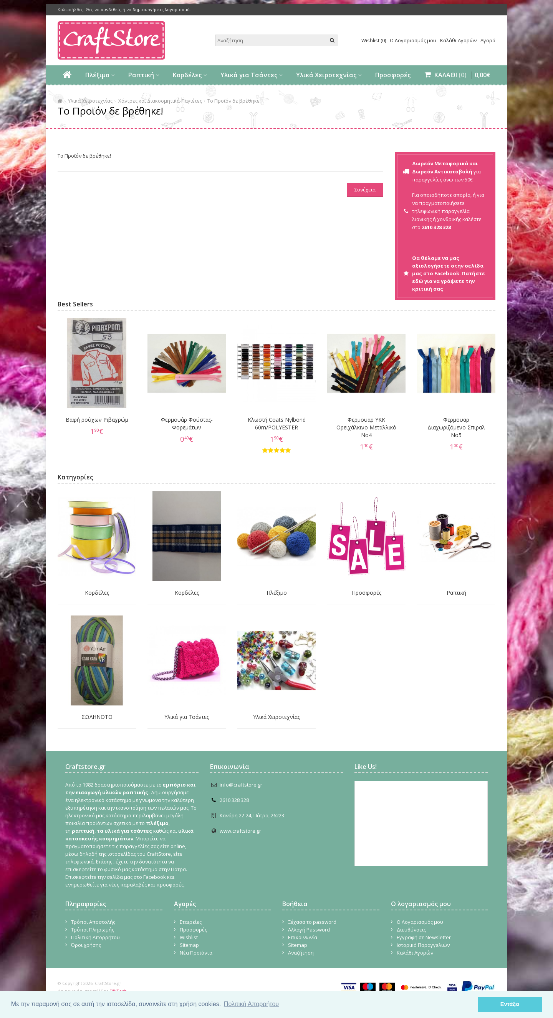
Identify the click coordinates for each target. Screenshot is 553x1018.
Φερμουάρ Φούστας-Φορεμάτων (187, 423)
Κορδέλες (187, 75)
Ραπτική (141, 75)
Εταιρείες (191, 921)
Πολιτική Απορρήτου (95, 937)
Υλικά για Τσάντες (248, 75)
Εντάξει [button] (510, 1004)
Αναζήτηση (301, 952)
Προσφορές (393, 75)
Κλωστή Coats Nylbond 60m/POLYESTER (277, 423)
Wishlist (189, 937)
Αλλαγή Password (309, 929)
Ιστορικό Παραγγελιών (423, 944)
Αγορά (487, 40)
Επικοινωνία (302, 937)
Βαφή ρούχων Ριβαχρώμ (97, 419)
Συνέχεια (365, 189)
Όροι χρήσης (86, 944)
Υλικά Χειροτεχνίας (326, 75)
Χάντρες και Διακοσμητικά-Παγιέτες (160, 100)
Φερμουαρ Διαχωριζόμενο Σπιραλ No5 (456, 427)
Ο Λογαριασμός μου (413, 40)
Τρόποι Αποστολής (93, 921)
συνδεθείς (111, 9)
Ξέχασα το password (312, 921)
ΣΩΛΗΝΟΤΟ (97, 716)
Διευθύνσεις (411, 929)
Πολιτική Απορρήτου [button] (251, 1004)
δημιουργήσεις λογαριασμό (161, 9)
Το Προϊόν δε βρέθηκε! (234, 100)
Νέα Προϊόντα (196, 952)
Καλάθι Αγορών (458, 40)
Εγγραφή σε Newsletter (424, 937)
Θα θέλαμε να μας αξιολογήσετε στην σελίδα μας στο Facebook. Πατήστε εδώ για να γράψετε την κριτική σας (448, 273)
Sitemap (189, 944)
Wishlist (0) (373, 40)
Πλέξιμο (97, 75)
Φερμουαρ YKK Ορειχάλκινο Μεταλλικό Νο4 (366, 427)
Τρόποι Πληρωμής (92, 929)
